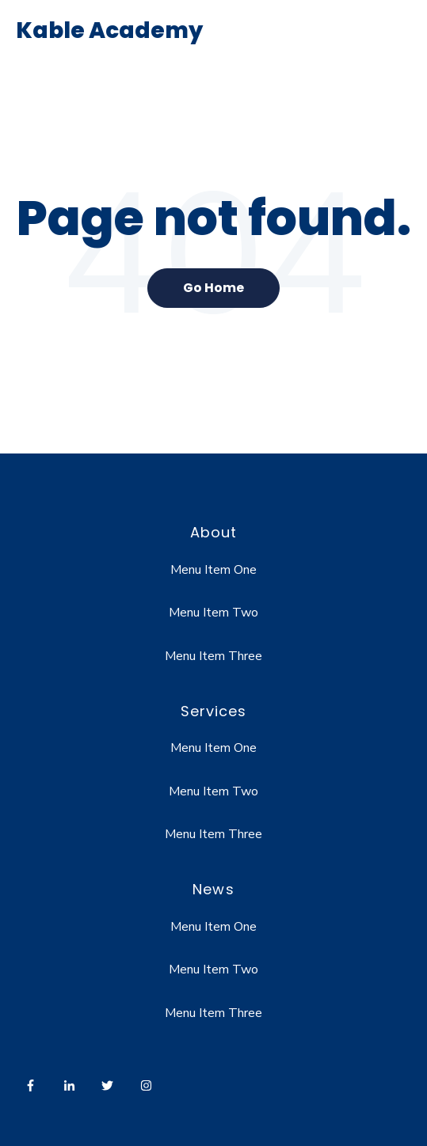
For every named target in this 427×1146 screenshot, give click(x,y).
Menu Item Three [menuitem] (213, 656)
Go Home (213, 288)
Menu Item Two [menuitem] (213, 612)
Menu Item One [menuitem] (213, 570)
